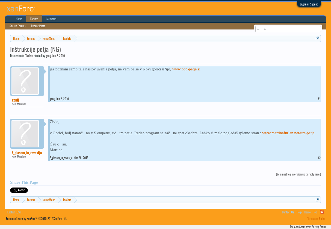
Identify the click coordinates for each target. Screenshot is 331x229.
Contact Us (288, 212)
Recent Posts (38, 26)
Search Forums (18, 26)
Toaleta (29, 55)
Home (19, 19)
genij (48, 55)
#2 (319, 158)
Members (51, 19)
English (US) (13, 212)
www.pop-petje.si (186, 69)
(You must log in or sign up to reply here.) (298, 174)
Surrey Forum (319, 227)
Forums (34, 19)
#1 (319, 99)
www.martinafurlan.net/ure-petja (288, 133)
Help (299, 212)
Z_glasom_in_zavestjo (27, 152)
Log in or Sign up (309, 4)
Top (315, 212)
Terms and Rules (316, 218)
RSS (322, 212)
